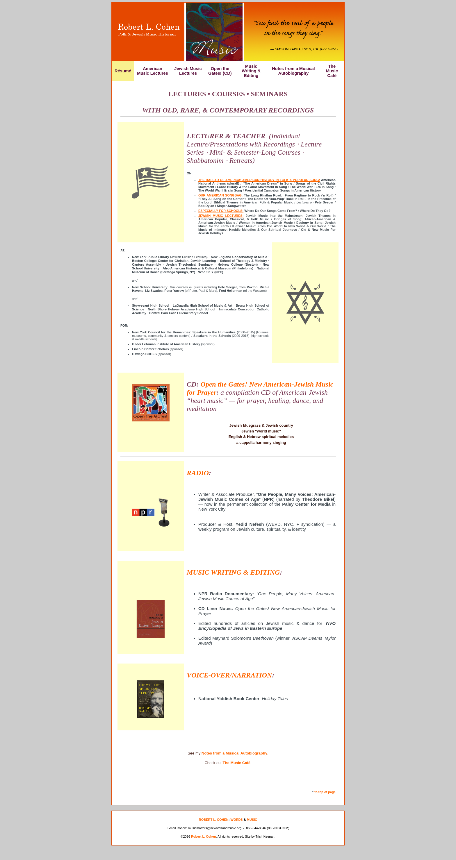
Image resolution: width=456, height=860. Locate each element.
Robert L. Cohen (203, 836)
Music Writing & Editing (251, 71)
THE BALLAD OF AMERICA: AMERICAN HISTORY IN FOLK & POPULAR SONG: (259, 180)
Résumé (123, 71)
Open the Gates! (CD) (220, 71)
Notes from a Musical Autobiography (293, 71)
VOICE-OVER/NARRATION (229, 675)
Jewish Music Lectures (188, 71)
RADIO (198, 473)
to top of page (325, 792)
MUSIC (252, 819)
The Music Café (332, 71)
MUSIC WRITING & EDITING (233, 572)
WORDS (237, 819)
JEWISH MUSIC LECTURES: (220, 215)
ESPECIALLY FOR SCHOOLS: (220, 210)
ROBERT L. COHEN (214, 819)
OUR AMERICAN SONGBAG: (220, 195)
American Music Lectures (152, 71)
